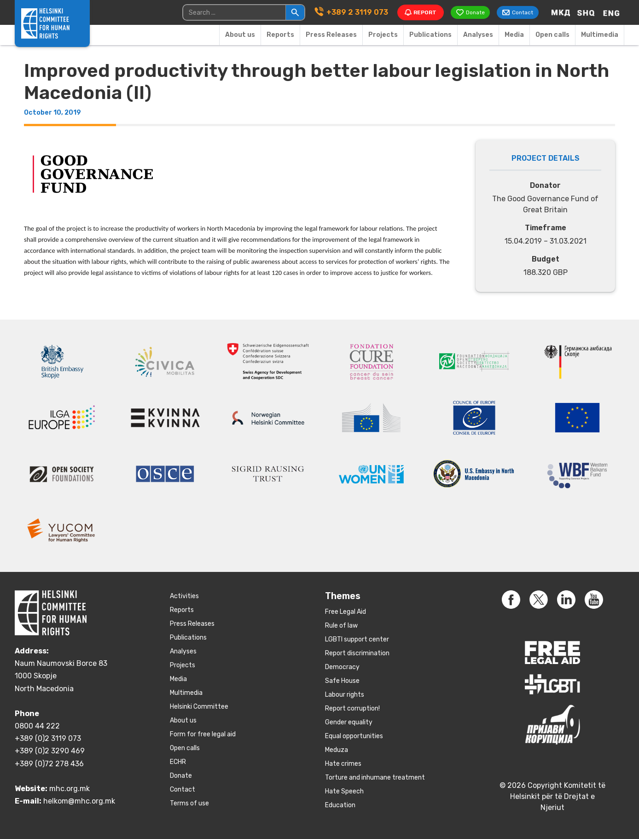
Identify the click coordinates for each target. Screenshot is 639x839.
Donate (181, 776)
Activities (184, 596)
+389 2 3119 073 (356, 12)
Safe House (342, 681)
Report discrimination (357, 653)
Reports (280, 35)
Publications (430, 35)
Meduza (336, 750)
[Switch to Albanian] (586, 12)
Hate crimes (343, 764)
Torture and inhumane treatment (375, 777)
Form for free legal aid (203, 734)
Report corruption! (352, 708)
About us (240, 35)
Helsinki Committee (199, 707)
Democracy (342, 667)
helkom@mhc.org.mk (79, 801)
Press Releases (331, 35)
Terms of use (189, 803)
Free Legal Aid (345, 612)
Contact (182, 789)
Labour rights (344, 695)
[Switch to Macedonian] (561, 12)
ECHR (178, 762)
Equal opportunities (354, 736)
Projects (383, 35)
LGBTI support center (357, 639)
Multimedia (599, 35)
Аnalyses (478, 35)
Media (514, 35)
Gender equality (348, 722)
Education (340, 805)
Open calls (552, 35)
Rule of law (341, 625)
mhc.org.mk (69, 788)
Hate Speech (344, 791)
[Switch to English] (611, 12)
